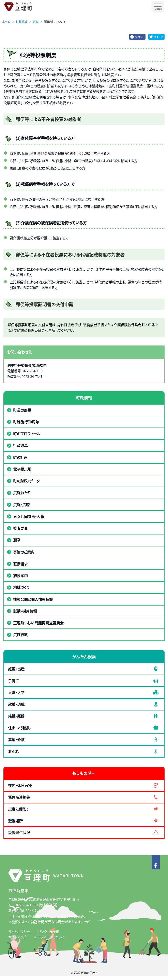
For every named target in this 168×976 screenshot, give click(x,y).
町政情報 (21, 21)
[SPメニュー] (158, 6)
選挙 (36, 21)
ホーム (6, 21)
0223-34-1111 (26, 904)
